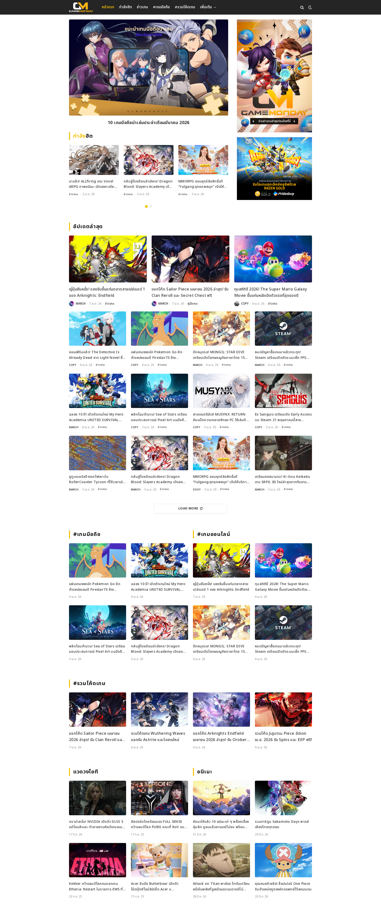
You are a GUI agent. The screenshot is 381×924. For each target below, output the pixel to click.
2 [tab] (150, 206)
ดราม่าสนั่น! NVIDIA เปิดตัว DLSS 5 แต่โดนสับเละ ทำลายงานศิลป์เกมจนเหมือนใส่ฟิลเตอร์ (96, 824)
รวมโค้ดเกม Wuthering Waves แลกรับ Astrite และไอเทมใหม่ (158, 736)
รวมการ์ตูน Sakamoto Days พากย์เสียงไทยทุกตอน (282, 824)
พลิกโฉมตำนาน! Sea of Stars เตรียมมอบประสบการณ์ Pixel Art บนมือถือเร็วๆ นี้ (159, 417)
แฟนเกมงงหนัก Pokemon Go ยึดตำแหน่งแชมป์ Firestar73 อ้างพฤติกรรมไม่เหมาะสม (156, 355)
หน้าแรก (108, 7)
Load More (190, 508)
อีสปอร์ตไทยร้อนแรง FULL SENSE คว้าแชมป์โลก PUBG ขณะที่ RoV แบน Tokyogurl (159, 824)
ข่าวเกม (142, 7)
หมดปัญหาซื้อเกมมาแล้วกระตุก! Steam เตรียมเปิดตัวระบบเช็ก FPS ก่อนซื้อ (280, 355)
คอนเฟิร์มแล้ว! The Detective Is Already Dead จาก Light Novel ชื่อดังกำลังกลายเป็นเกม (97, 355)
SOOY (197, 489)
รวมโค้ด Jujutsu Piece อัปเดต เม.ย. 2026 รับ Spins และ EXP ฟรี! (283, 736)
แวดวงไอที (85, 772)
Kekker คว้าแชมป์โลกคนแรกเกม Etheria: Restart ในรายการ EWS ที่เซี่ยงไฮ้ (96, 886)
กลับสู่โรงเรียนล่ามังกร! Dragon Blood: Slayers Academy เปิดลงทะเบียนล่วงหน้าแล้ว (148, 184)
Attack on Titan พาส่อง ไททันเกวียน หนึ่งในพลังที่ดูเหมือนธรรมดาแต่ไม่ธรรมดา (221, 886)
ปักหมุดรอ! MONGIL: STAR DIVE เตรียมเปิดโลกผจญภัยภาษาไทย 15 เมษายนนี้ (219, 355)
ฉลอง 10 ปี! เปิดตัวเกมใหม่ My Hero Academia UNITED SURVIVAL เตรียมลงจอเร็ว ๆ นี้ (96, 417)
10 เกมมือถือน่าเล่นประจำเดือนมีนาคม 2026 (148, 123)
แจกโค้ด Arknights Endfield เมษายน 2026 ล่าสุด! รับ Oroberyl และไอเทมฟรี (221, 736)
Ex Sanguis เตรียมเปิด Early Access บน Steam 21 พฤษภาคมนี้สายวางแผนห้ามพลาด (283, 417)
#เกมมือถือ (161, 7)
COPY (245, 303)
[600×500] (274, 168)
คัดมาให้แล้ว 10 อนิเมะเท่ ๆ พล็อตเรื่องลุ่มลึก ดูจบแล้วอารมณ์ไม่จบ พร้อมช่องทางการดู (221, 824)
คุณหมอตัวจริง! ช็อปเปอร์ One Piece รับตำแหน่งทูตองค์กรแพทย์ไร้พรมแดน (283, 886)
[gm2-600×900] (274, 75)
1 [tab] (146, 206)
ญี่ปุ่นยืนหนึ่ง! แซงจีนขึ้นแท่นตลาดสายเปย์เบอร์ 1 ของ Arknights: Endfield (107, 292)
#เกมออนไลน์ (213, 534)
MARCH (81, 303)
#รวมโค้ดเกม (185, 7)
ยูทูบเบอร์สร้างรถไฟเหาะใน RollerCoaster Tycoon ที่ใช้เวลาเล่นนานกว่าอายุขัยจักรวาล (97, 479)
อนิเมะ (204, 772)
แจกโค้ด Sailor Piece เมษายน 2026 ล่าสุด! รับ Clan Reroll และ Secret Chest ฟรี (190, 292)
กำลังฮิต (125, 7)
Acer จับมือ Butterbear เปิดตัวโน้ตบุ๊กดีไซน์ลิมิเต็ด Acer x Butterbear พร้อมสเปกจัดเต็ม (154, 886)
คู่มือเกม (193, 303)
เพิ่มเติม (206, 7)
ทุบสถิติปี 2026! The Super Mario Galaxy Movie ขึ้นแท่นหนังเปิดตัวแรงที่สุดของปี (270, 292)
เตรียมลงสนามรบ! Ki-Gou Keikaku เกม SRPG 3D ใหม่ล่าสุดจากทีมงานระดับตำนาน (282, 479)
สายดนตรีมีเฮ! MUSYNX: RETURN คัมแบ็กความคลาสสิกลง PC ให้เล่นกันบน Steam (220, 417)
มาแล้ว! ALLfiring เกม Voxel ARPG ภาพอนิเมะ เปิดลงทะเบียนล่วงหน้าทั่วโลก (92, 184)
